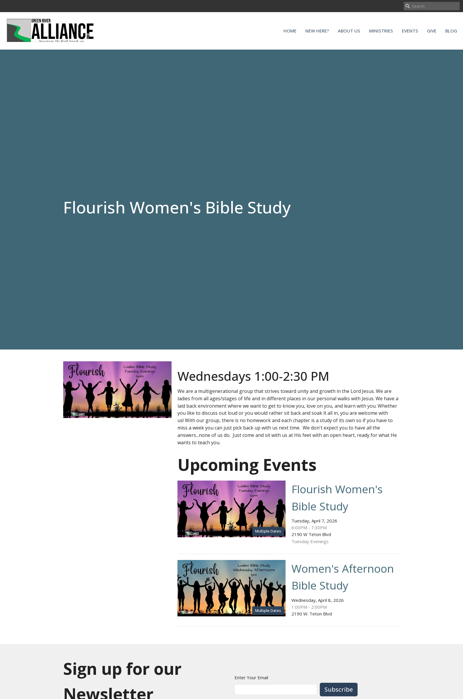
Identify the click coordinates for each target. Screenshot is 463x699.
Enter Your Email (251, 677)
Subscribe (339, 689)
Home (289, 31)
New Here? (317, 31)
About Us (349, 31)
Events (410, 31)
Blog (451, 31)
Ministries (381, 31)
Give (431, 31)
